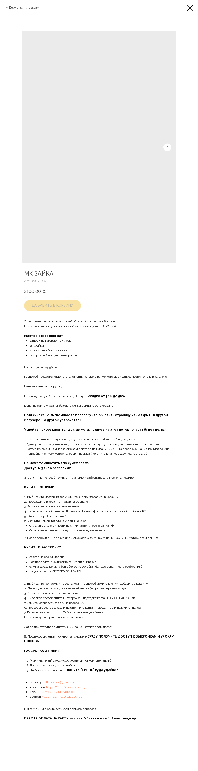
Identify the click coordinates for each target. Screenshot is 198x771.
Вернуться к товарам (24, 7)
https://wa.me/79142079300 (62, 696)
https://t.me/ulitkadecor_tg (65, 687)
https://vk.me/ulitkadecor (55, 692)
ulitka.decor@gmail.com (59, 682)
